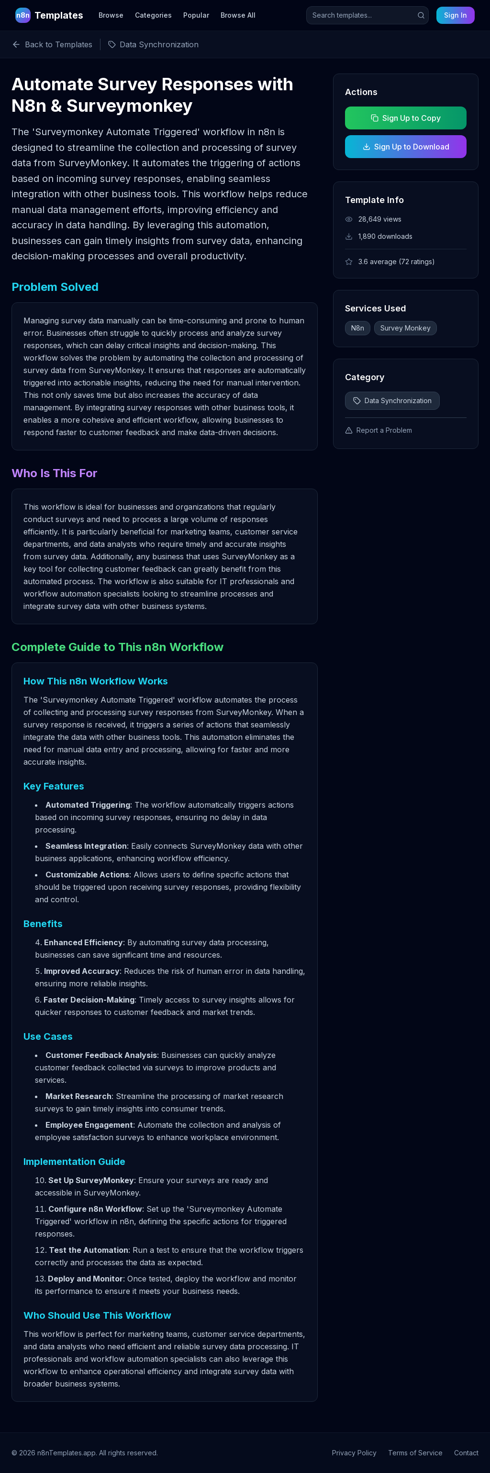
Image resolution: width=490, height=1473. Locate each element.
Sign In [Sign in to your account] (455, 15)
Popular (196, 15)
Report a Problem (378, 430)
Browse (111, 15)
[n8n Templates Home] (49, 15)
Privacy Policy (354, 1453)
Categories (153, 15)
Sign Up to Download (406, 146)
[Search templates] (367, 15)
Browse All (238, 15)
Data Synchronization (392, 400)
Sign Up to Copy (406, 118)
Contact (466, 1453)
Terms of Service (415, 1453)
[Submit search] (421, 15)
